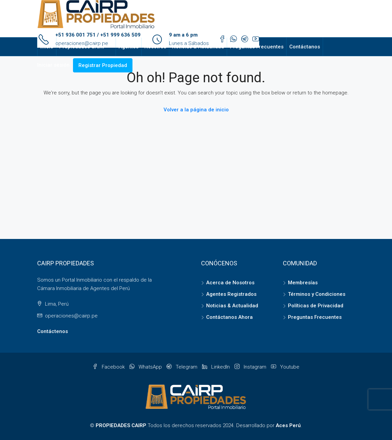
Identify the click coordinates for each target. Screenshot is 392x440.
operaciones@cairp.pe (71, 316)
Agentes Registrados (231, 294)
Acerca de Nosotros (230, 283)
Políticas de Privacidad (315, 306)
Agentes (129, 47)
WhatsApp (146, 367)
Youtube (285, 367)
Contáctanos (304, 47)
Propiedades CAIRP (82, 47)
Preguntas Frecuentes (257, 47)
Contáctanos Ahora (229, 317)
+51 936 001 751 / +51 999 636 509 (98, 35)
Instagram (251, 367)
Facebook (109, 367)
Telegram (183, 367)
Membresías (303, 283)
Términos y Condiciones (316, 294)
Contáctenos (52, 331)
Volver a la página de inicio (196, 110)
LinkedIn (216, 367)
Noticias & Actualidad (198, 47)
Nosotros (155, 47)
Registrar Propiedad (102, 65)
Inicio (46, 47)
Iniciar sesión (53, 65)
